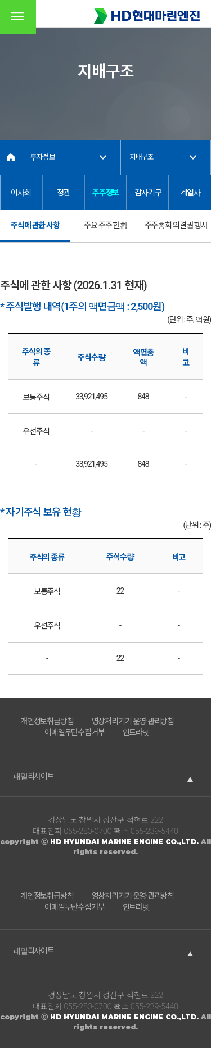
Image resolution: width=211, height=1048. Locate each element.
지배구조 (141, 157)
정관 (63, 192)
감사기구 (147, 192)
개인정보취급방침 (46, 721)
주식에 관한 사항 (35, 225)
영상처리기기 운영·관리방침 (133, 721)
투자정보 (42, 157)
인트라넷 (136, 732)
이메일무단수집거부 (74, 732)
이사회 (20, 192)
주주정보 (105, 192)
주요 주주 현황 (105, 225)
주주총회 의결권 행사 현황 (176, 231)
